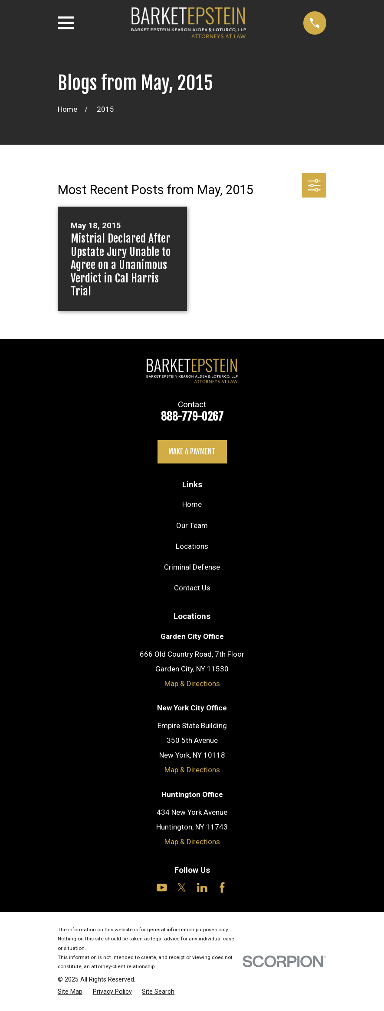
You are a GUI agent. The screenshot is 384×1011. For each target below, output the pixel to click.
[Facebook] (222, 887)
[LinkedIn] (202, 887)
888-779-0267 (192, 416)
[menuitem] (70, 991)
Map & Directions (192, 683)
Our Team (192, 525)
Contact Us (192, 587)
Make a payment (192, 451)
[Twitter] (182, 887)
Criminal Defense (192, 567)
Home (192, 504)
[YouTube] (162, 887)
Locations (192, 546)
